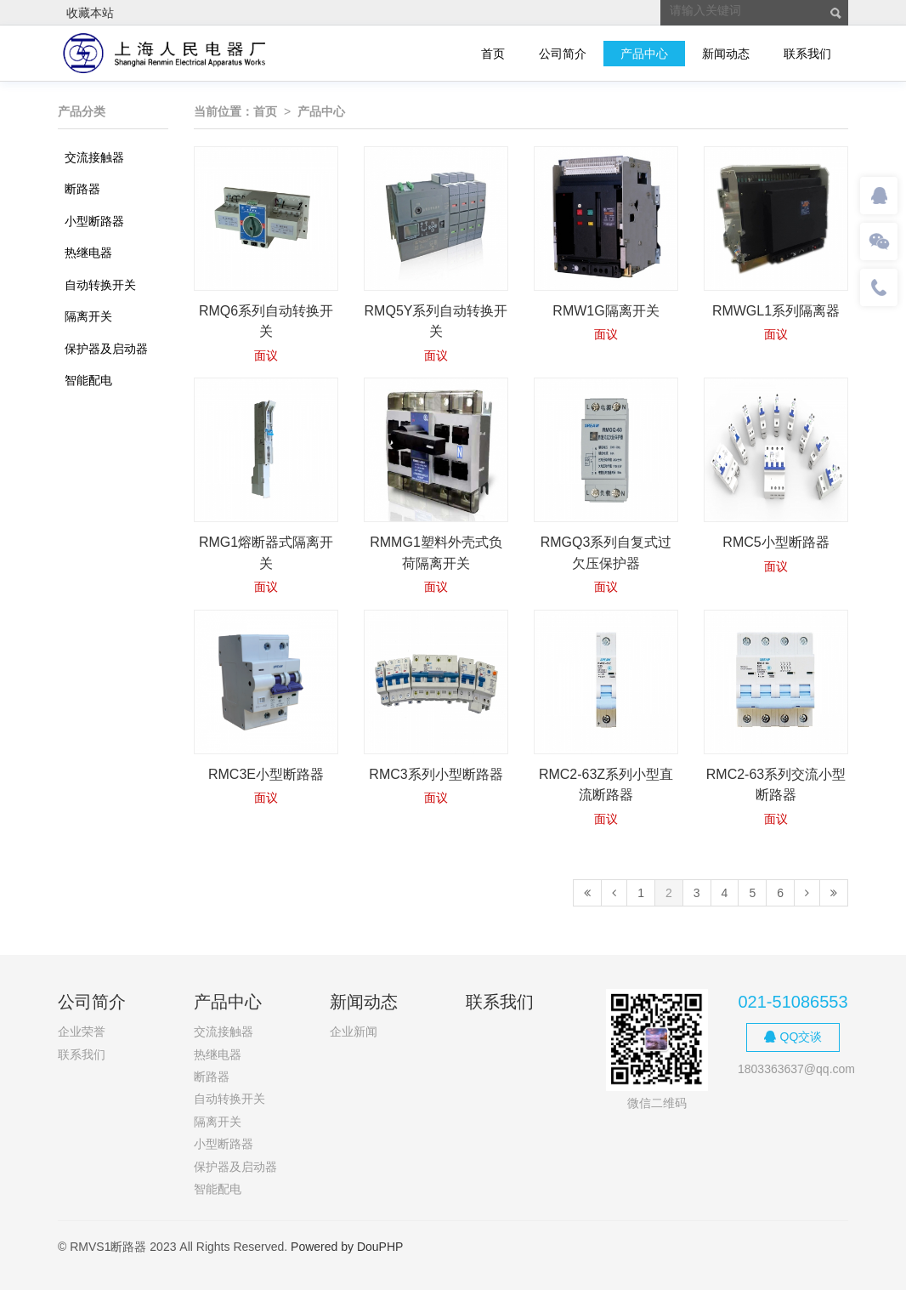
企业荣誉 (81, 1031)
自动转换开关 (100, 285)
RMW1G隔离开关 (605, 311)
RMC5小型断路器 (775, 542)
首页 (493, 53)
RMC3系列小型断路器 (435, 774)
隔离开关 (88, 316)
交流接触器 (94, 157)
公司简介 (562, 53)
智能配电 (88, 380)
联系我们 (807, 53)
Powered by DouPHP (347, 1246)
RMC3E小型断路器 (266, 774)
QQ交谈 (793, 1036)
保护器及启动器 (106, 348)
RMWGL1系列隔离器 (776, 311)
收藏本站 (90, 13)
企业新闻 (353, 1031)
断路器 (82, 189)
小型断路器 (94, 221)
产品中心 (644, 53)
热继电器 (88, 252)
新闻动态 (726, 53)
